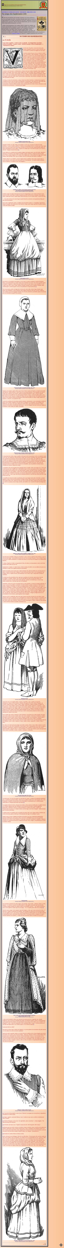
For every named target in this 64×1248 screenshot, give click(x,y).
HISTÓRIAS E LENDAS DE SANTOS (10, 12)
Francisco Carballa (16, 33)
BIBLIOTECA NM (31, 12)
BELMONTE (23, 12)
